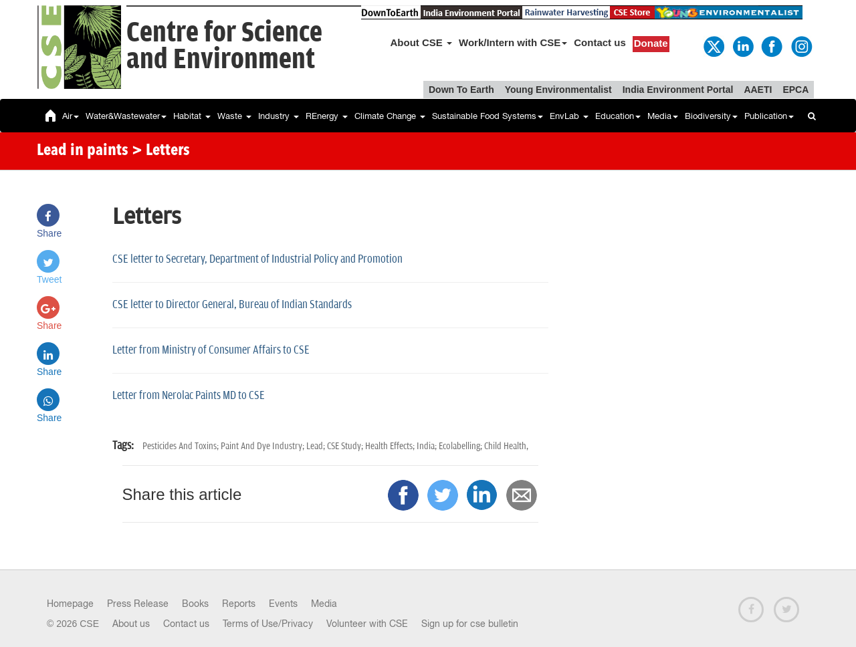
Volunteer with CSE (367, 623)
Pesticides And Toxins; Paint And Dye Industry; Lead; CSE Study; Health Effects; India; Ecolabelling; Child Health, (335, 446)
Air (70, 116)
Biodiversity (711, 116)
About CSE (422, 42)
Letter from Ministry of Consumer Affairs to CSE (211, 350)
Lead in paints (82, 151)
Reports (238, 603)
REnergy (327, 116)
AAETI (758, 89)
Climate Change (389, 116)
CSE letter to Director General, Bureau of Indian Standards (232, 304)
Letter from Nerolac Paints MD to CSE (188, 395)
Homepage (70, 603)
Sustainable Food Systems (487, 116)
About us (131, 623)
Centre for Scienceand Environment (224, 46)
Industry (278, 116)
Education (618, 116)
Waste (234, 116)
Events (283, 603)
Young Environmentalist (558, 89)
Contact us (600, 42)
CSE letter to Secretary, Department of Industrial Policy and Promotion (257, 259)
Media (662, 116)
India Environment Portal (678, 89)
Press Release (138, 603)
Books (195, 603)
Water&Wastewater (126, 116)
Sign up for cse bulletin (469, 623)
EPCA (795, 89)
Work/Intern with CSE (513, 42)
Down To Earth (461, 89)
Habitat (192, 116)
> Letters (161, 151)
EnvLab (569, 116)
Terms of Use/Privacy (268, 623)
